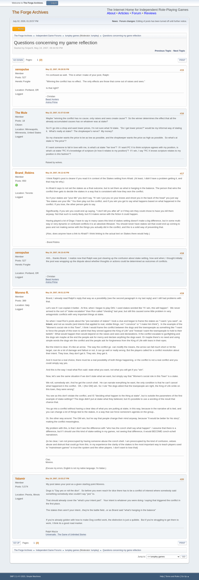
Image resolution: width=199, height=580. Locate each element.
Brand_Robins (24, 172)
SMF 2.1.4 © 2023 (17, 576)
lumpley (94, 35)
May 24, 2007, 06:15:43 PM (57, 252)
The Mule (21, 112)
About (111, 13)
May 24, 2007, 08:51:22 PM (57, 292)
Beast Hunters (52, 99)
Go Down (18, 60)
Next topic (179, 50)
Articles (123, 13)
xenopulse (22, 69)
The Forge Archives (30, 12)
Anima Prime (52, 102)
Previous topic (163, 50)
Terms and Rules (172, 576)
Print (182, 60)
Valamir (20, 478)
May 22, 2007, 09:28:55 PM (57, 69)
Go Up (16, 543)
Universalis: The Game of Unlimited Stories (66, 534)
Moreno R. (22, 292)
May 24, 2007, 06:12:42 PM (57, 173)
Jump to (141, 556)
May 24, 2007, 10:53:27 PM (57, 478)
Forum (136, 13)
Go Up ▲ (185, 576)
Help (162, 576)
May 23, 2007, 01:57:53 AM (57, 113)
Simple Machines (33, 576)
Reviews (150, 13)
